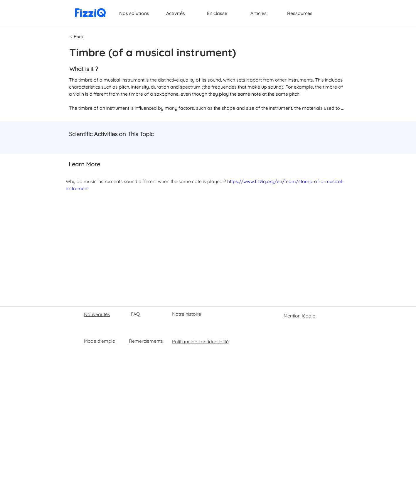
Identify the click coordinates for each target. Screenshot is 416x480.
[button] (88, 37)
